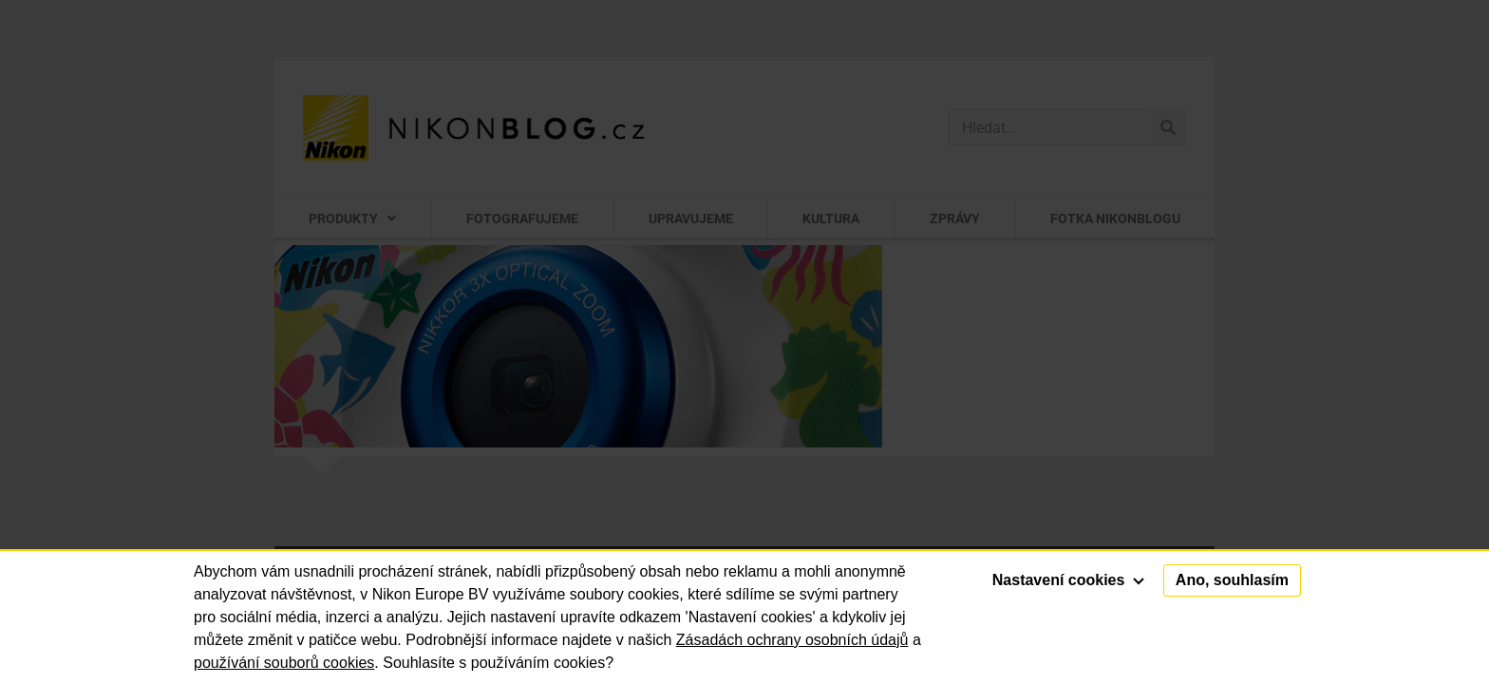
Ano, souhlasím (1232, 580)
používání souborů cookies (284, 663)
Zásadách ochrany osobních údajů (792, 640)
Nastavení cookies (1068, 580)
